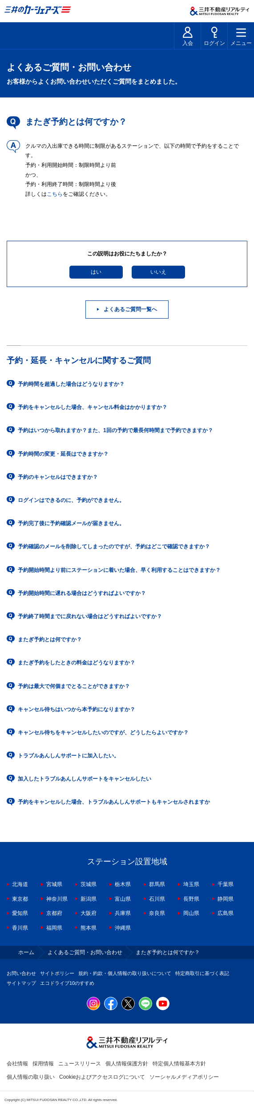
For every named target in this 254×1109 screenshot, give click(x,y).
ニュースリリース (79, 1063)
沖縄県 (123, 928)
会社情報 (17, 1063)
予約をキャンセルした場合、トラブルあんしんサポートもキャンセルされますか (114, 802)
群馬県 (157, 884)
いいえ (158, 272)
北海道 (20, 884)
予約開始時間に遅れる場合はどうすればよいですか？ (82, 593)
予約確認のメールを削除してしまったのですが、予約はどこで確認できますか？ (114, 546)
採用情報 (43, 1063)
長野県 (191, 899)
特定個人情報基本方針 (179, 1063)
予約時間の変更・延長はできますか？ (63, 454)
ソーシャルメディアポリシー (184, 1077)
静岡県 (226, 899)
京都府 (54, 913)
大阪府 (89, 913)
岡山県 (191, 913)
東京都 (20, 899)
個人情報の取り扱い (31, 1077)
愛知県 (20, 913)
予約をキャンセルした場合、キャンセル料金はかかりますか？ (92, 407)
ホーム (26, 952)
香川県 (20, 928)
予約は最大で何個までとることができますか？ (74, 686)
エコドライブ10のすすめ (67, 983)
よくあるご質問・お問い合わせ (85, 952)
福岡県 (54, 928)
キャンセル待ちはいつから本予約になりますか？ (76, 709)
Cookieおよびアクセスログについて (102, 1077)
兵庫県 (123, 913)
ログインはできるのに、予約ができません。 (71, 500)
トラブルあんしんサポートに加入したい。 (68, 756)
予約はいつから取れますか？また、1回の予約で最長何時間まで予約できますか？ (115, 430)
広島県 (226, 913)
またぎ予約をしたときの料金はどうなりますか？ (76, 663)
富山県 (123, 899)
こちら (55, 194)
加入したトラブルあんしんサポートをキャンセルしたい (84, 779)
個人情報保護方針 (126, 1063)
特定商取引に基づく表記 (202, 973)
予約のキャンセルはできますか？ (58, 477)
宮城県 (54, 884)
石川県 (157, 899)
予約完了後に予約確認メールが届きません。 (71, 523)
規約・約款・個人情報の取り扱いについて (124, 973)
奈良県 (157, 913)
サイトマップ (21, 983)
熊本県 (89, 928)
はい (96, 272)
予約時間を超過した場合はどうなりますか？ (71, 384)
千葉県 (226, 884)
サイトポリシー (57, 973)
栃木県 (123, 884)
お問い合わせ (21, 973)
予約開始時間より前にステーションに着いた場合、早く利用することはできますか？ (119, 570)
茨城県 (89, 884)
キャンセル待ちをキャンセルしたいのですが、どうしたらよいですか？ (103, 732)
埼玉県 (191, 884)
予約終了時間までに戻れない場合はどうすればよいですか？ (90, 616)
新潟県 (89, 899)
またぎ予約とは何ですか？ (50, 639)
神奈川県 (57, 899)
